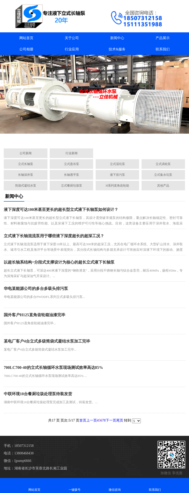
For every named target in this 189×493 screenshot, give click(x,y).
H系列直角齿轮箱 (117, 185)
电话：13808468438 (19, 453)
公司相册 (26, 49)
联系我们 (163, 49)
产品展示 (163, 38)
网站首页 (26, 38)
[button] (70, 139)
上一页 (91, 420)
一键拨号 (74, 485)
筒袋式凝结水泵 (25, 185)
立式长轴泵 (25, 164)
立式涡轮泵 (163, 164)
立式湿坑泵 (117, 164)
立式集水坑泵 (163, 175)
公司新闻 (26, 153)
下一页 (111, 420)
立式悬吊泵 (71, 164)
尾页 (119, 420)
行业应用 (72, 49)
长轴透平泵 (71, 175)
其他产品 (163, 185)
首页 (82, 420)
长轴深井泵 (25, 175)
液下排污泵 (117, 175)
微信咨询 (115, 485)
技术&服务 (117, 49)
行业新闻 (72, 153)
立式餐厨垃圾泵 (71, 185)
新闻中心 (117, 38)
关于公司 (72, 38)
